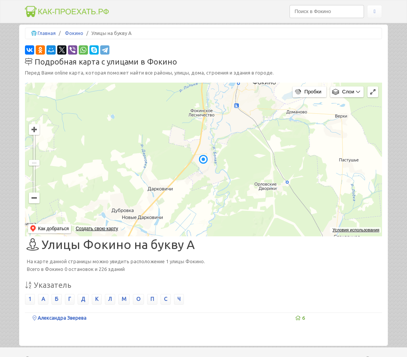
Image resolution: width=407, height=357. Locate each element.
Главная (47, 33)
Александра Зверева (59, 317)
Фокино (74, 33)
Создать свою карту (97, 228)
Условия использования (356, 229)
